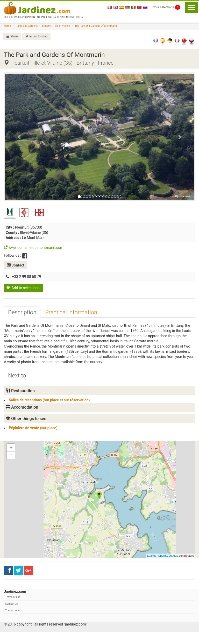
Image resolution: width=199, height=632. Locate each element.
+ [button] (11, 448)
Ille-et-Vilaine (62, 25)
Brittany (46, 25)
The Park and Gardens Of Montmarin (96, 25)
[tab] (22, 312)
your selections (166, 7)
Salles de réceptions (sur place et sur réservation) (49, 400)
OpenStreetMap (168, 555)
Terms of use (12, 597)
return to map (36, 36)
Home (7, 25)
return (12, 36)
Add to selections (23, 288)
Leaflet (151, 555)
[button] (19, 137)
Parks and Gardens (27, 25)
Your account (12, 610)
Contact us (11, 603)
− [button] (11, 456)
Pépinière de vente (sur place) (33, 428)
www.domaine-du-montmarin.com (33, 247)
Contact (15, 265)
